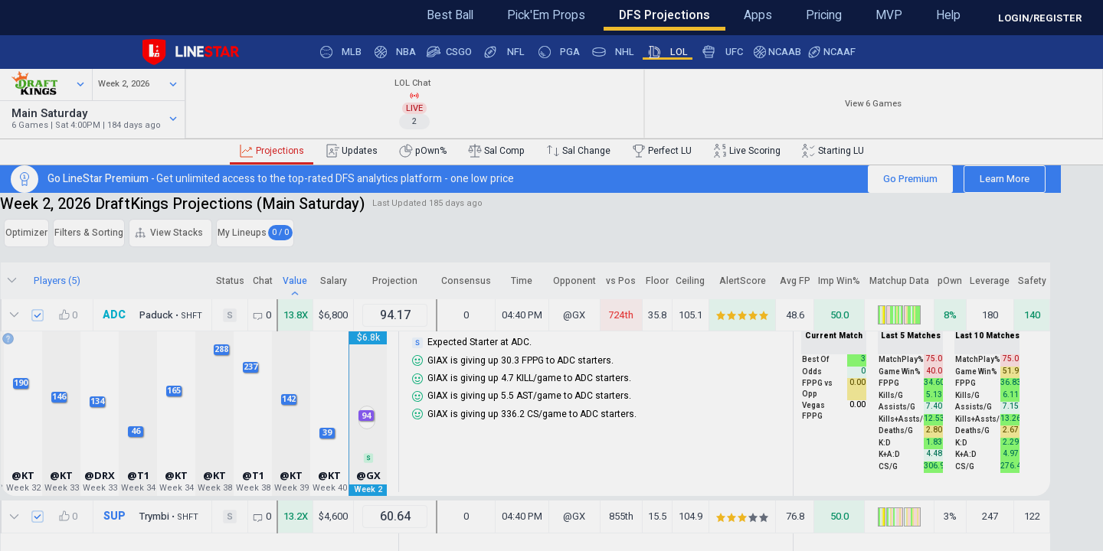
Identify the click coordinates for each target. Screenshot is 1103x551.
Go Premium (883, 189)
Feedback (60, 13)
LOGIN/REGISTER (1040, 18)
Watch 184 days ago (265, 129)
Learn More (978, 189)
